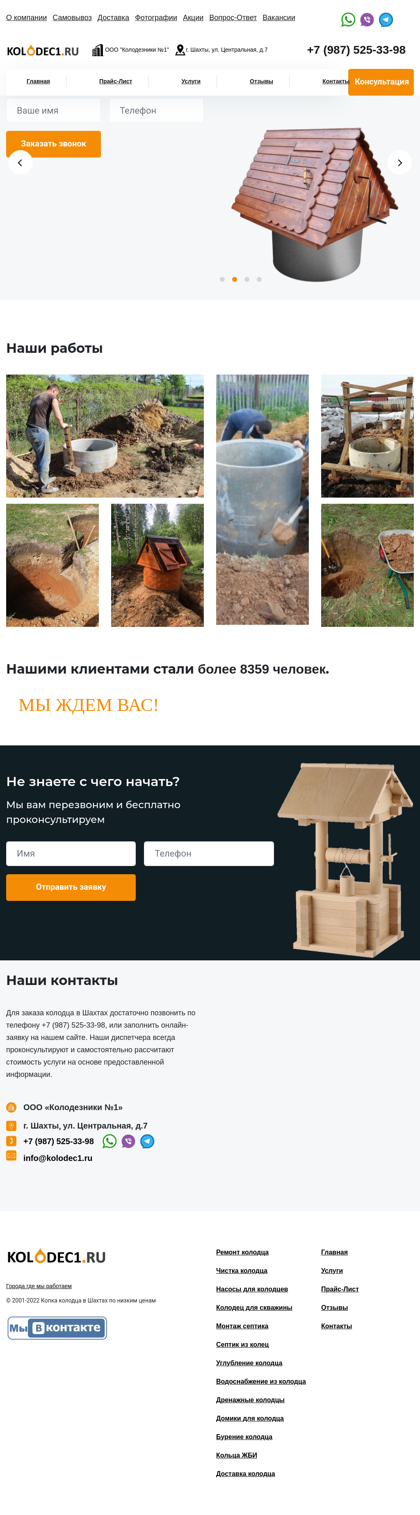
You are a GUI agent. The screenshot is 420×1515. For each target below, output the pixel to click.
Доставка (113, 18)
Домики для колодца (250, 1418)
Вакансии (278, 18)
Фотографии (156, 18)
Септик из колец (242, 1344)
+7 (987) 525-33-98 (356, 49)
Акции (193, 18)
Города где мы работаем (39, 1286)
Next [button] (399, 162)
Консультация (382, 82)
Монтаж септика (242, 1326)
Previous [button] (20, 162)
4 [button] (259, 279)
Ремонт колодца (242, 1252)
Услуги (191, 81)
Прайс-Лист (115, 81)
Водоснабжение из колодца (261, 1381)
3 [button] (246, 279)
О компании (26, 18)
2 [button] (234, 279)
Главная (38, 81)
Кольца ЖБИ (236, 1455)
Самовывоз (72, 18)
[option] (315, 201)
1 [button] (222, 279)
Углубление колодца (249, 1363)
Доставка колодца (245, 1473)
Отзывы (261, 81)
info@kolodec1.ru (57, 1158)
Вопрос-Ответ (233, 18)
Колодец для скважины (254, 1307)
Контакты (335, 81)
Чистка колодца (241, 1270)
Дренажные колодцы (250, 1399)
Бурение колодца (244, 1436)
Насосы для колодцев (252, 1289)
